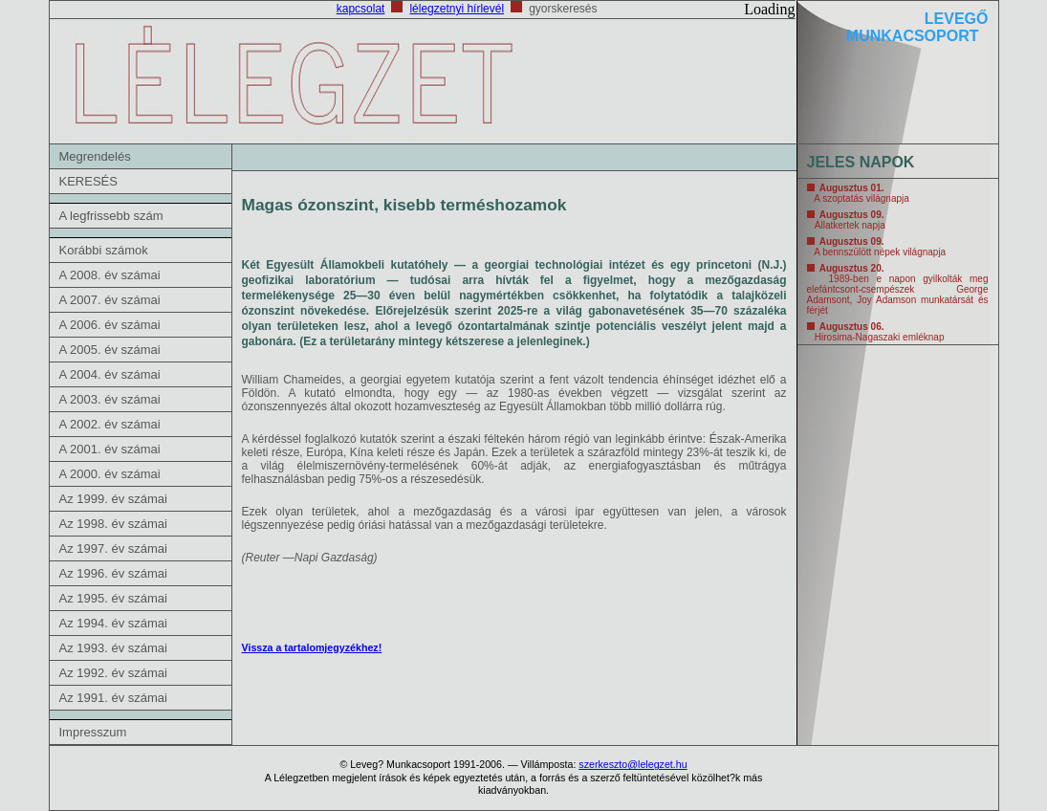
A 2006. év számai (110, 325)
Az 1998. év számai (113, 523)
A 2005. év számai (110, 349)
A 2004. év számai (110, 374)
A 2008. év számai (110, 275)
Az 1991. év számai (113, 697)
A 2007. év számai (110, 300)
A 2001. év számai (110, 449)
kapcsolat (361, 8)
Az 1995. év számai (113, 598)
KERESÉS (88, 181)
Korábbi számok (103, 250)
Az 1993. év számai (113, 648)
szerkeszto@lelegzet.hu (632, 764)
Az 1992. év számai (113, 673)
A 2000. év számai (110, 474)
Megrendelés (95, 156)
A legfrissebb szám (111, 215)
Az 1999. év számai (113, 499)
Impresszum (93, 732)
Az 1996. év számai (113, 573)
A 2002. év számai (110, 424)
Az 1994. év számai (113, 623)
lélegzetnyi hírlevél (456, 8)
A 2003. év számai (110, 399)
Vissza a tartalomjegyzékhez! (312, 647)
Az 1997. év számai (113, 548)
